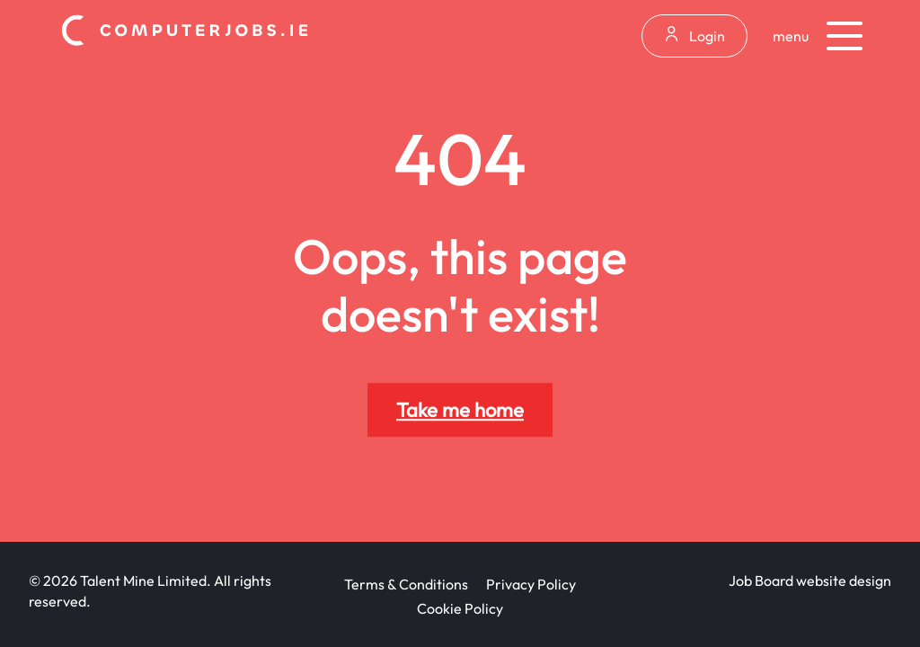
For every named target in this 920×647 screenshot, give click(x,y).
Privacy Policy (531, 584)
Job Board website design (810, 580)
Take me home (460, 409)
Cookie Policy (460, 608)
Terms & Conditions (406, 584)
